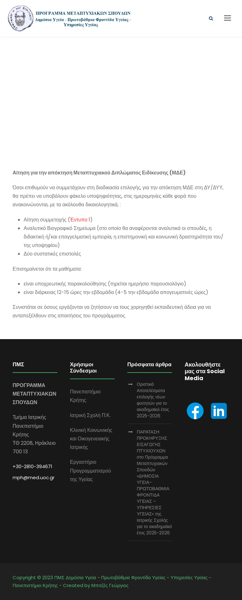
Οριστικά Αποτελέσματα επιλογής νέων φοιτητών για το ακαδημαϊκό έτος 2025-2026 (153, 400)
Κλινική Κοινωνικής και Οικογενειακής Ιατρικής (91, 438)
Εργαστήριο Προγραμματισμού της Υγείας (90, 470)
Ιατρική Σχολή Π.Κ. (90, 415)
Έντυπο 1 (80, 219)
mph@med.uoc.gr (34, 477)
